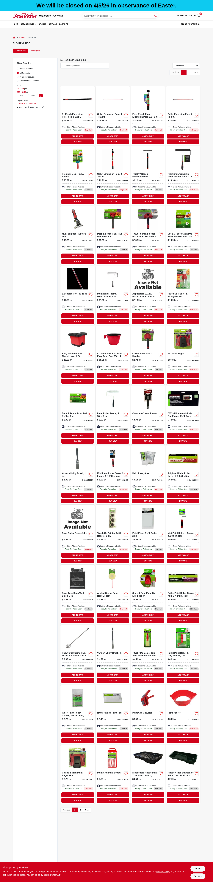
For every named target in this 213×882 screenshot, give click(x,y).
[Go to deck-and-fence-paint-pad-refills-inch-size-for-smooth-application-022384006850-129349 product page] (77, 415)
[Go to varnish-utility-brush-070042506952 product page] (77, 474)
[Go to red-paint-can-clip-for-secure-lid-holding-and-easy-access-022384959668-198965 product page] (148, 714)
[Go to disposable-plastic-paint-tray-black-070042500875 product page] (148, 774)
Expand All (32, 103)
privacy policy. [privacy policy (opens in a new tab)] (163, 871)
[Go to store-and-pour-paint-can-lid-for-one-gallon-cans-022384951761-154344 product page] (148, 594)
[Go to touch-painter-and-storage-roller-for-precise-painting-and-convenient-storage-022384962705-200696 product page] (183, 295)
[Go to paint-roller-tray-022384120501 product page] (183, 774)
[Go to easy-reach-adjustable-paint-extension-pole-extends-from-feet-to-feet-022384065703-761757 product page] (148, 115)
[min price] (21, 95)
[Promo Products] (18, 68)
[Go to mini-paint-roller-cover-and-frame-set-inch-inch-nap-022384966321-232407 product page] (113, 474)
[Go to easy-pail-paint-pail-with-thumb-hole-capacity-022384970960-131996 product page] (77, 355)
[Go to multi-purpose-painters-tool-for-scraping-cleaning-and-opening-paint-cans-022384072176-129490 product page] (77, 235)
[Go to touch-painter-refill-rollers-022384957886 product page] (113, 534)
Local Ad (63, 24)
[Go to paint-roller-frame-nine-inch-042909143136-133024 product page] (77, 534)
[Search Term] (120, 16)
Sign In (180, 16)
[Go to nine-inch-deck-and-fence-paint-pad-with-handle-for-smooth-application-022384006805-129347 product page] (113, 235)
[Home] (14, 37)
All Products (25, 73)
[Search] (156, 15)
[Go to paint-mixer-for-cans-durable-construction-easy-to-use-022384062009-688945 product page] (77, 654)
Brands (42, 24)
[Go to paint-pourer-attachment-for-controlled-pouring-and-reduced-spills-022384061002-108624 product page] (183, 714)
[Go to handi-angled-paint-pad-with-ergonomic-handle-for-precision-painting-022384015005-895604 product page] (113, 714)
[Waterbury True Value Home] (25, 15)
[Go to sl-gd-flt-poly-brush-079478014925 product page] (113, 654)
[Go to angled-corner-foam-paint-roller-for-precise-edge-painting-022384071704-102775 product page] (113, 594)
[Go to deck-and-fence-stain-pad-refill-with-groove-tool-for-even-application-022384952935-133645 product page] (183, 235)
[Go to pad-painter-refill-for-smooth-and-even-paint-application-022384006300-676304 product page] (183, 415)
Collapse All (21, 103)
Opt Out (198, 876)
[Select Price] (41, 95)
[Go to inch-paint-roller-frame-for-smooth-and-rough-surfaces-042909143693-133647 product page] (148, 295)
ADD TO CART (77, 136)
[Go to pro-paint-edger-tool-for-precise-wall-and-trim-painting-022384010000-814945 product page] (183, 355)
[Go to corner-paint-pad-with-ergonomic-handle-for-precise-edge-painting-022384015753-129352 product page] (148, 355)
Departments (27, 24)
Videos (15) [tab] (35, 51)
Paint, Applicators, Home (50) (31, 107)
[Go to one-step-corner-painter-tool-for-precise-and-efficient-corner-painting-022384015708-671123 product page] (148, 415)
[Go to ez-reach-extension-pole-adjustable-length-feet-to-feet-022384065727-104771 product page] (77, 115)
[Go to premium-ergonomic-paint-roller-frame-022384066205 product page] (183, 175)
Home (15, 24)
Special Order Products (29, 80)
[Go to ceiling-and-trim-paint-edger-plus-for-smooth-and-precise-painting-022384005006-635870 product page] (77, 774)
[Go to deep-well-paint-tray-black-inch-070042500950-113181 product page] (77, 594)
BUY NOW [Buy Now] (78, 142)
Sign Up (192, 16)
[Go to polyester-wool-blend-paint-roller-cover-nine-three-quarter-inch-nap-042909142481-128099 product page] (183, 474)
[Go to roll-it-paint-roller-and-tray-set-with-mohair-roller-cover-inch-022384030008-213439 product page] (183, 654)
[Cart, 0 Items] (199, 15)
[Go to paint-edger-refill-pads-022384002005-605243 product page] (148, 534)
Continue (197, 868)
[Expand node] (17, 107)
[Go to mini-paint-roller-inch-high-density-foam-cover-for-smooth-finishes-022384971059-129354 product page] (183, 534)
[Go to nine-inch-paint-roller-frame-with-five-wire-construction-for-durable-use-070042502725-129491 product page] (113, 415)
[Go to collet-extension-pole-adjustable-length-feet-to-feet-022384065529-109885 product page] (113, 175)
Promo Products (26, 68)
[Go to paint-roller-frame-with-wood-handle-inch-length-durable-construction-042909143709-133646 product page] (113, 295)
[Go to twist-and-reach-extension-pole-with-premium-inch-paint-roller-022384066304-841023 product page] (148, 175)
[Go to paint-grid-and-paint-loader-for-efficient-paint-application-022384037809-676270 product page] (113, 774)
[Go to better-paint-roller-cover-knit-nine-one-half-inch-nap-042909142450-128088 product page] (183, 594)
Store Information (190, 24)
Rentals (52, 24)
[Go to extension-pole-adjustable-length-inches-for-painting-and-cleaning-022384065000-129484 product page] (77, 295)
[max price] (33, 95)
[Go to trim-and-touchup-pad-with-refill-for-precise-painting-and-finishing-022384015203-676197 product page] (148, 654)
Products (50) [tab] (20, 51)
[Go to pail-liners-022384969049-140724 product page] (148, 474)
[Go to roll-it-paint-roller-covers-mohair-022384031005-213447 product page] (77, 714)
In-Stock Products (27, 77)
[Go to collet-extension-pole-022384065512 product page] (113, 115)
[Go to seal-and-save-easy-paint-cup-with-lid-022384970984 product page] (113, 355)
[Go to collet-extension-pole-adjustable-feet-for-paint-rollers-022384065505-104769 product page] (183, 115)
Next (196, 72)
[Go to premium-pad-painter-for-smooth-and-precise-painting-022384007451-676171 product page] (148, 235)
